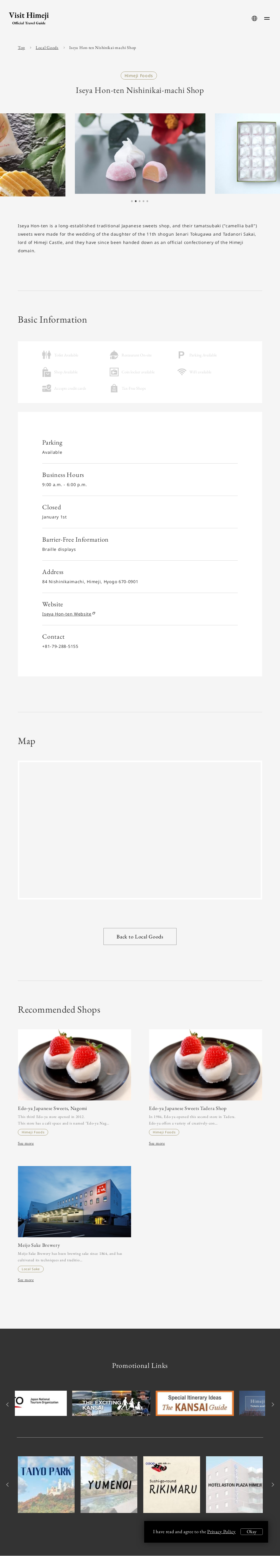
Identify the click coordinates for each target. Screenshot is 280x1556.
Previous (8, 1405)
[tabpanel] (140, 153)
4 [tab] (144, 201)
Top (21, 47)
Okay (252, 1531)
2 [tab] (136, 201)
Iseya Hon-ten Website (68, 614)
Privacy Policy (221, 1531)
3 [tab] (140, 201)
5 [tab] (147, 201)
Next (272, 1405)
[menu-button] (267, 18)
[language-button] (254, 18)
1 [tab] (132, 201)
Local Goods (47, 47)
